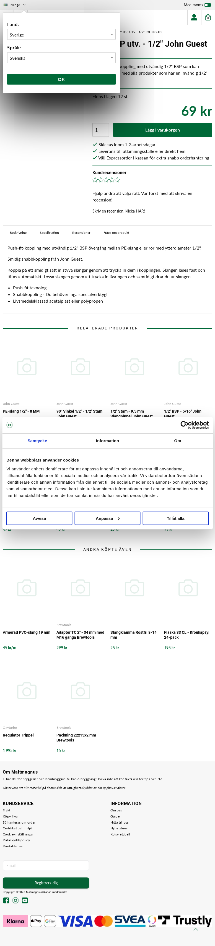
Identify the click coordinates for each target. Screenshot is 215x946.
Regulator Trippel (18, 735)
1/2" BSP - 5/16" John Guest (182, 413)
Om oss (116, 810)
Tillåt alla (176, 518)
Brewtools (63, 625)
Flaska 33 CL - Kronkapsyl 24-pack (186, 635)
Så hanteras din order (19, 822)
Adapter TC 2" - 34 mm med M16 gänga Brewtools (80, 635)
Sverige (15, 5)
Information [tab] (107, 440)
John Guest (11, 404)
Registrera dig (46, 883)
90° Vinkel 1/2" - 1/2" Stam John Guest (79, 413)
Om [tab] (177, 440)
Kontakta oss (13, 846)
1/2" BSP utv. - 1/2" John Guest (140, 32)
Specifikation (49, 232)
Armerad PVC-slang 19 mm (26, 632)
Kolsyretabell (120, 834)
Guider (115, 816)
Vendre (62, 891)
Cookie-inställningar (18, 834)
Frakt (7, 810)
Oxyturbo (10, 727)
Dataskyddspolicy (16, 840)
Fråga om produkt (116, 232)
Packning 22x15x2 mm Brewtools (76, 737)
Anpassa (108, 518)
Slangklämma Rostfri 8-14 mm (133, 635)
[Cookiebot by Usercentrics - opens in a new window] (184, 425)
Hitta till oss (119, 822)
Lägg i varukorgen (162, 129)
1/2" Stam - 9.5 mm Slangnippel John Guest (131, 413)
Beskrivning (18, 232)
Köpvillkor (11, 816)
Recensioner (81, 232)
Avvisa (39, 518)
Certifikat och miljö (17, 828)
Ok (61, 79)
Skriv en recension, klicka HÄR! (118, 211)
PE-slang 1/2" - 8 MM (21, 411)
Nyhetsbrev (119, 828)
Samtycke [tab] (37, 440)
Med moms (197, 6)
